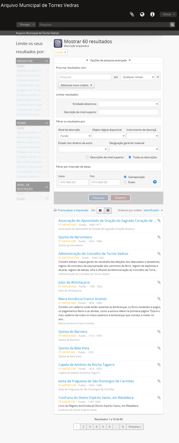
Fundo (21, 199)
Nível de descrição (25, 186)
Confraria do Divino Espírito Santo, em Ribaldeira (96, 397)
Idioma (142, 14)
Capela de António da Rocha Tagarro (86, 364)
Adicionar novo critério (76, 85)
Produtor (25, 60)
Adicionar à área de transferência (159, 221)
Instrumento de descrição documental (142, 130)
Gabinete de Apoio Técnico (33, 71)
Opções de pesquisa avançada (108, 60)
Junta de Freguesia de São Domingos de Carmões (96, 381)
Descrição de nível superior (80, 112)
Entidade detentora (84, 104)
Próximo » (135, 427)
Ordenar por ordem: (130, 210)
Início (61, 176)
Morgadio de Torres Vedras (33, 91)
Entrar (167, 14)
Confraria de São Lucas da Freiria (36, 96)
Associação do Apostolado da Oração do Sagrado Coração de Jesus (109, 220)
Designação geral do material (126, 143)
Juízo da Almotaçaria (74, 282)
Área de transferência (132, 14)
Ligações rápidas (152, 14)
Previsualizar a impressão (71, 210)
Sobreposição (134, 177)
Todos (20, 66)
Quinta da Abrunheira (75, 237)
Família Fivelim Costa (29, 105)
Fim (92, 176)
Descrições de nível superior (105, 157)
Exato (129, 182)
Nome (21, 122)
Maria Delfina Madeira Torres (34, 100)
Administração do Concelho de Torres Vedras (44, 81)
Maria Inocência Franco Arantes (36, 76)
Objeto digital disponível (107, 130)
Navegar (25, 24)
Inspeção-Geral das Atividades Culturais (40, 86)
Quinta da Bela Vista (73, 348)
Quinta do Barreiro (28, 115)
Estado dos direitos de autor (75, 143)
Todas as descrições (142, 157)
